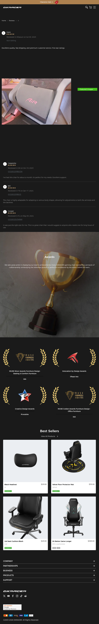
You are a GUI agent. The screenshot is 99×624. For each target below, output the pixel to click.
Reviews (11, 20)
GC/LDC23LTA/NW (15, 219)
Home (4, 20)
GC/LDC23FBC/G (14, 194)
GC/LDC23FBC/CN (15, 172)
